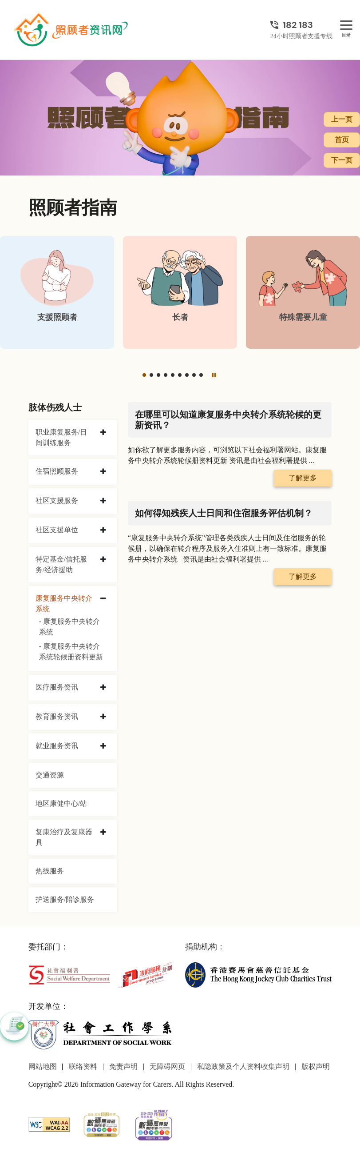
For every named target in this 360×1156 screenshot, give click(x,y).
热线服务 (50, 871)
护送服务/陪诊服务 (65, 899)
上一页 (341, 119)
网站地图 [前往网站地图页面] (42, 1066)
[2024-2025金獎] (102, 1124)
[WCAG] (49, 1124)
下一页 (341, 160)
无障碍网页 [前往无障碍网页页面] (167, 1066)
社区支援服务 (57, 500)
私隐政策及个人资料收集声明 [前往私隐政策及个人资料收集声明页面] (243, 1066)
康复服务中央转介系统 (64, 603)
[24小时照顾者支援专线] (301, 25)
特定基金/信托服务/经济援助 (61, 564)
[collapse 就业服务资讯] (103, 746)
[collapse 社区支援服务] (103, 501)
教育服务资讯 (57, 716)
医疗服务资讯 (57, 687)
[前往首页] (71, 29)
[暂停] (214, 375)
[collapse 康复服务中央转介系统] (103, 599)
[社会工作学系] (101, 1034)
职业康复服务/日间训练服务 (61, 437)
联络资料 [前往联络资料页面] (83, 1066)
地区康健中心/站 (61, 803)
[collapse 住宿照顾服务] (103, 472)
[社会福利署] (69, 974)
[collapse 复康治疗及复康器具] (103, 832)
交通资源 (50, 775)
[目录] (346, 25)
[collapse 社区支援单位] (103, 530)
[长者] (180, 292)
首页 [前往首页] (342, 140)
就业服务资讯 (57, 745)
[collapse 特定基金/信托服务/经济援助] (103, 560)
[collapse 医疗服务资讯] (103, 688)
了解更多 (303, 478)
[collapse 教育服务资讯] (103, 717)
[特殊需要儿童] (303, 292)
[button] (144, 375)
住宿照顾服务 (57, 471)
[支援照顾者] (57, 292)
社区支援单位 (57, 530)
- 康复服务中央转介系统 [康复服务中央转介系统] (69, 627)
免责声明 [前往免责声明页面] (123, 1066)
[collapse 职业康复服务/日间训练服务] (103, 432)
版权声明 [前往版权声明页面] (315, 1066)
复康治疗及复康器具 (64, 837)
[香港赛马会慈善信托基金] (258, 974)
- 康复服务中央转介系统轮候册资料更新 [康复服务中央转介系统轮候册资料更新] (71, 651)
